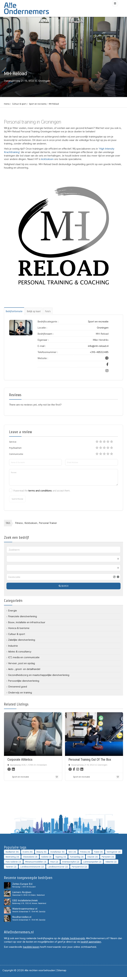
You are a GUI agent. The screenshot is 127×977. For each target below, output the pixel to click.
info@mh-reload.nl (98, 346)
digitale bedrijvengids (73, 938)
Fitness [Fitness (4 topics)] (85, 851)
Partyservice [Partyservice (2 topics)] (79, 866)
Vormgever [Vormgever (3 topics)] (114, 851)
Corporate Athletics (19, 760)
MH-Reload (54, 103)
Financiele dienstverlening (22, 616)
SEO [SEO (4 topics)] (72, 851)
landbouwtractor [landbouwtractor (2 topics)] (58, 866)
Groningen (102, 327)
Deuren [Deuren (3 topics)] (92, 856)
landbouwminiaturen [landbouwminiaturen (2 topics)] (32, 866)
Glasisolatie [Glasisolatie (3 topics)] (30, 856)
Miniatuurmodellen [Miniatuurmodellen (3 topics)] (35, 861)
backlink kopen (31, 947)
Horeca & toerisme (18, 628)
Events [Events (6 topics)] (28, 851)
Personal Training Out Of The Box (89, 760)
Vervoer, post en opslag (21, 663)
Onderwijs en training (20, 692)
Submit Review (17, 499)
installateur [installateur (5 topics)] (57, 851)
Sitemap (61, 970)
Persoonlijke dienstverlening (23, 681)
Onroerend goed (17, 686)
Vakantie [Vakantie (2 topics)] (111, 861)
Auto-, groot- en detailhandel (24, 669)
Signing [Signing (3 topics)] (60, 856)
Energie (12, 610)
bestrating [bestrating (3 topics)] (12, 856)
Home (6, 103)
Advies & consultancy (19, 651)
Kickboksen (30, 523)
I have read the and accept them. (41, 490)
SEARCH (63, 586)
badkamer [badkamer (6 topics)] (12, 851)
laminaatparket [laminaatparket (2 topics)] (92, 861)
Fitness (19, 523)
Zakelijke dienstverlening (21, 640)
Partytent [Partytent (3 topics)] (108, 856)
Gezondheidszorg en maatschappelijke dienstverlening (38, 675)
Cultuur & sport (19, 103)
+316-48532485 (99, 352)
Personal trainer (48, 523)
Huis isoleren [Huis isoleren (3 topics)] (13, 861)
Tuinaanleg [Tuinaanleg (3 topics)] (77, 856)
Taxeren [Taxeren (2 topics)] (11, 866)
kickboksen (47, 159)
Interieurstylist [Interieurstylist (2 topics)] (70, 861)
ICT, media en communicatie (24, 657)
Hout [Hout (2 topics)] (54, 861)
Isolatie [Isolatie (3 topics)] (46, 856)
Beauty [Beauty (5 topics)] (41, 851)
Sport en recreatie (37, 103)
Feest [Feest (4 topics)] (98, 851)
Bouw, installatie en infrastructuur (26, 622)
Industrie (13, 645)
